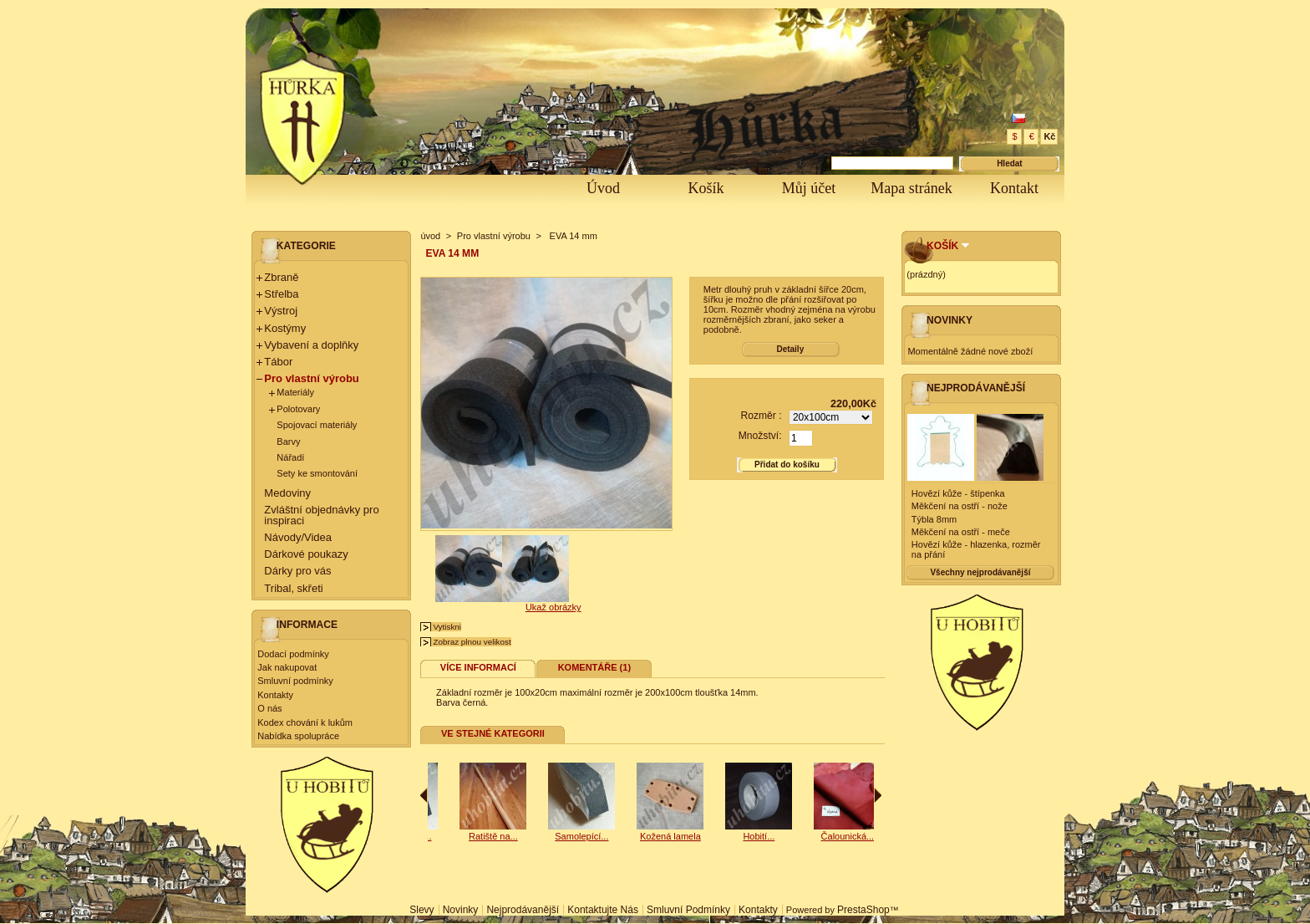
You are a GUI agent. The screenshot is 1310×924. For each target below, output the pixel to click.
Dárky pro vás (297, 570)
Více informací (478, 667)
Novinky (949, 320)
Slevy (421, 910)
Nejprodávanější (976, 388)
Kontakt (1014, 188)
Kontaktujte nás (602, 910)
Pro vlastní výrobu (311, 378)
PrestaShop (863, 910)
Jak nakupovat (287, 667)
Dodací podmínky (293, 654)
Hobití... (821, 836)
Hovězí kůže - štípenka (958, 493)
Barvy (288, 441)
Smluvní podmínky (295, 681)
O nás (269, 708)
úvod (430, 236)
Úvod (603, 188)
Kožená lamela (733, 836)
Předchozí (424, 795)
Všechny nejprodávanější (980, 572)
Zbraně (281, 277)
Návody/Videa (298, 537)
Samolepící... (467, 836)
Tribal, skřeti (293, 588)
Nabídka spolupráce (298, 736)
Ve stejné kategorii (493, 733)
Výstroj (280, 310)
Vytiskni (447, 626)
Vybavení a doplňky (311, 345)
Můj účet (809, 188)
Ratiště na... (556, 836)
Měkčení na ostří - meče (960, 532)
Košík (706, 188)
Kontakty (275, 695)
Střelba (281, 294)
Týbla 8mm (934, 519)
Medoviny (287, 493)
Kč (1049, 136)
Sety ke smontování (317, 473)
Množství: (760, 436)
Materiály (295, 392)
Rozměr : (760, 415)
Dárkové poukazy (306, 554)
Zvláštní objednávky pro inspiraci (321, 515)
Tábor (278, 361)
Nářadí (290, 457)
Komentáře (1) (594, 667)
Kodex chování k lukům (305, 722)
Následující (877, 795)
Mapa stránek (911, 188)
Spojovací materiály (317, 425)
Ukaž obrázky (553, 607)
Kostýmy (285, 328)
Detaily (790, 349)
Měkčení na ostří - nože (959, 506)
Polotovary (298, 409)
